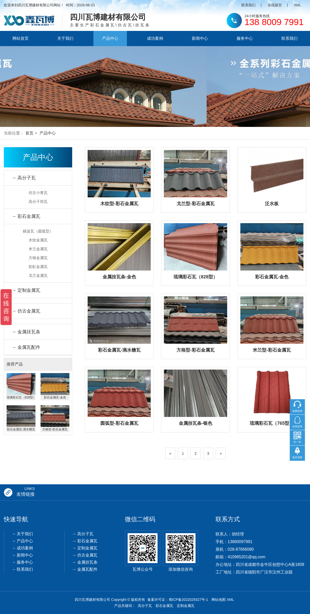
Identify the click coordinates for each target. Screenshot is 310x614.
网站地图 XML (222, 600)
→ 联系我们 (22, 569)
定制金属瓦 (186, 606)
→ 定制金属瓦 (26, 290)
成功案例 (155, 38)
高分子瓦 (145, 606)
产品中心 (110, 38)
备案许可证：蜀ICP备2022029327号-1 (177, 600)
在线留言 (275, 5)
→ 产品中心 (22, 541)
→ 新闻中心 (22, 555)
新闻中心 (200, 38)
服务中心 (245, 38)
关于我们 (65, 38)
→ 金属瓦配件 (26, 347)
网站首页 (20, 38)
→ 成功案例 (22, 548)
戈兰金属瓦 (38, 275)
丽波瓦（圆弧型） (38, 231)
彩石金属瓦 (164, 606)
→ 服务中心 (22, 562)
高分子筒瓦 (38, 201)
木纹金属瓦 (38, 240)
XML (297, 5)
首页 (29, 133)
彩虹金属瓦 (38, 266)
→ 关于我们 (22, 534)
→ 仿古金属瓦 (26, 311)
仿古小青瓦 (38, 192)
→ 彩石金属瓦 (26, 216)
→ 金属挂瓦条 (26, 331)
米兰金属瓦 (38, 249)
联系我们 (248, 5)
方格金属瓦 (38, 258)
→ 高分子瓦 (24, 177)
